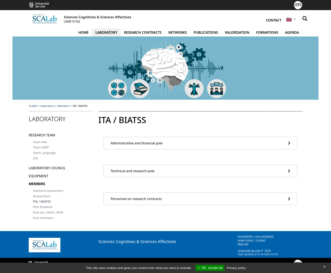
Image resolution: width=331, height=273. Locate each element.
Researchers (41, 196)
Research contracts (143, 32)
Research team (42, 135)
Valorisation (237, 32)
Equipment (38, 176)
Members (63, 106)
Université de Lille (249, 251)
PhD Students (42, 207)
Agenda (292, 32)
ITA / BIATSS (42, 201)
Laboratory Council (47, 168)
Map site (243, 244)
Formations (267, 32)
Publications (206, 32)
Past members (43, 218)
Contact (273, 20)
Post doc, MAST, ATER (48, 212)
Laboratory (106, 32)
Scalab (33, 106)
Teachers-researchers (48, 191)
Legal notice (245, 240)
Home (83, 32)
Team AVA (40, 142)
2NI (35, 158)
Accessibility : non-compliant (256, 236)
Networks (177, 32)
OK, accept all (210, 268)
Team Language (44, 153)
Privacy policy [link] (236, 268)
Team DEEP (41, 147)
